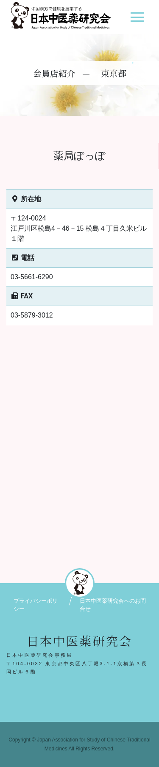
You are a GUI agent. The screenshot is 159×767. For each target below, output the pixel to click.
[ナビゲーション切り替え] (137, 20)
